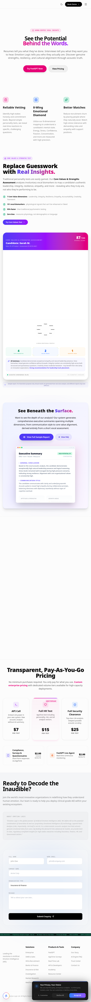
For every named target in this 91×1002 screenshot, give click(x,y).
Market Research (32, 978)
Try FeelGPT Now (35, 68)
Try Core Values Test (15, 222)
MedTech (29, 982)
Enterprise (30, 952)
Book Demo (73, 4)
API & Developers (55, 965)
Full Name (12, 857)
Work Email (51, 857)
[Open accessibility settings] (6, 995)
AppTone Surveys (55, 957)
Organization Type (16, 881)
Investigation (31, 974)
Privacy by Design (61, 934)
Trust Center (76, 961)
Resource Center (54, 974)
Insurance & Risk (32, 969)
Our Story (75, 952)
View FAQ (63, 437)
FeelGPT (51, 952)
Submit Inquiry (45, 916)
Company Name (14, 869)
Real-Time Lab (53, 961)
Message (12, 893)
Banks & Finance (32, 965)
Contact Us (75, 965)
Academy (51, 969)
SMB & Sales (30, 957)
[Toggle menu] (85, 4)
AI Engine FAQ (76, 957)
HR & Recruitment (33, 961)
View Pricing (58, 68)
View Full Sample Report (36, 437)
